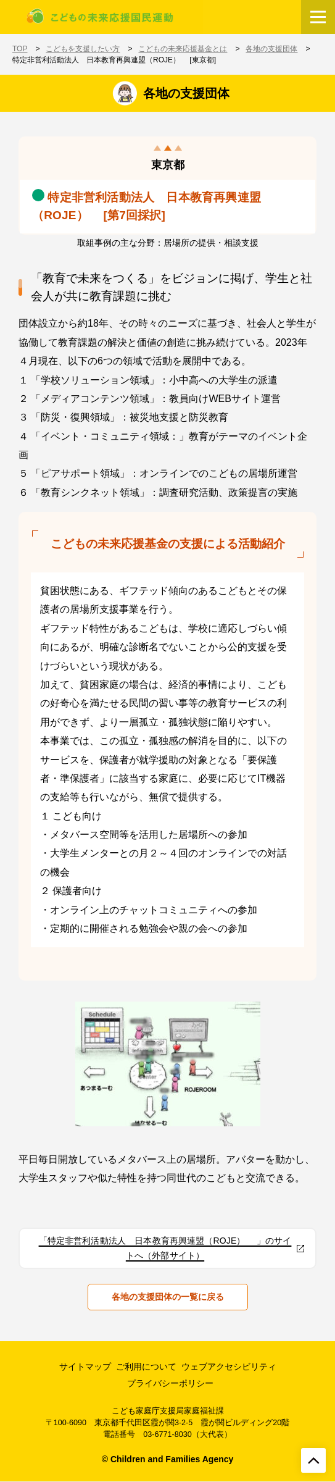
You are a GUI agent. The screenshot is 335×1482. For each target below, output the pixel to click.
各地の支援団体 (271, 48)
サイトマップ (85, 1366)
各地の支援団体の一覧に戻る (168, 1297)
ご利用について (146, 1366)
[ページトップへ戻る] (313, 1460)
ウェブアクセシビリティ (228, 1366)
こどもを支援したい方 (83, 48)
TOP (19, 48)
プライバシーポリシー (170, 1383)
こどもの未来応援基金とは (182, 48)
